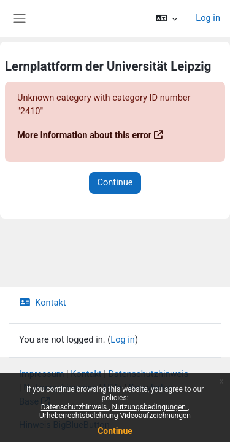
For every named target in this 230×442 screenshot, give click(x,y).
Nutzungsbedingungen (150, 407)
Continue (115, 431)
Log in (208, 17)
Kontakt (42, 302)
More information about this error (84, 135)
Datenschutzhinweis (75, 407)
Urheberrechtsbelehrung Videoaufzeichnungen (115, 415)
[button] (166, 18)
